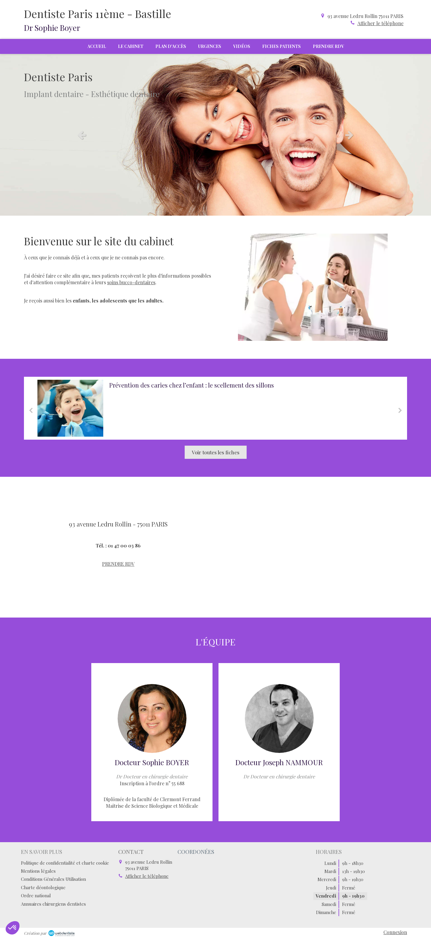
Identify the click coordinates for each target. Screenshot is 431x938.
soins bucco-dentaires (131, 282)
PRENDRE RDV (118, 564)
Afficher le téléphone (380, 23)
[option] (215, 135)
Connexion (395, 932)
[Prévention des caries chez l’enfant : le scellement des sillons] (70, 408)
